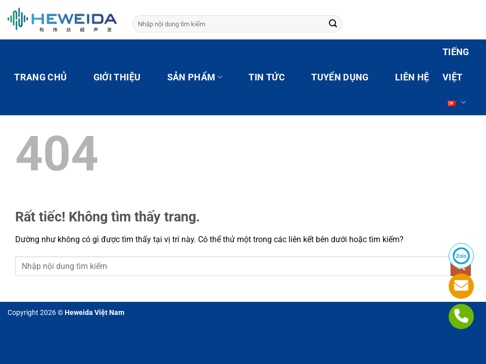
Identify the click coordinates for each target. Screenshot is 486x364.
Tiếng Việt (456, 81)
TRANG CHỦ (40, 77)
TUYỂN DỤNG (340, 77)
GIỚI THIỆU (117, 77)
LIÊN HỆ (412, 77)
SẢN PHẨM (194, 77)
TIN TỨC (266, 77)
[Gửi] (333, 23)
